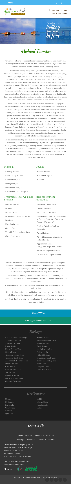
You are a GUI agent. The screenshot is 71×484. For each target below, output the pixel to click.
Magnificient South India (46, 358)
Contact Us (42, 440)
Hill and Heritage (43, 355)
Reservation (30, 440)
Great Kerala (10, 367)
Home (20, 435)
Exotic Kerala (10, 346)
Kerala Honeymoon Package (15, 338)
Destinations (39, 435)
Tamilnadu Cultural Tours (46, 340)
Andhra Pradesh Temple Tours (16, 361)
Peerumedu (9, 405)
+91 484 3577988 (59, 10)
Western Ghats (42, 402)
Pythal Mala (9, 414)
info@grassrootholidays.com (14, 464)
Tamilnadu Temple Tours (14, 355)
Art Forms (50, 435)
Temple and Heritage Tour (46, 361)
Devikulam (9, 402)
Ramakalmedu (42, 405)
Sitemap (51, 440)
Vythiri (39, 408)
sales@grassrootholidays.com (19, 461)
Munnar (8, 399)
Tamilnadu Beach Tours (14, 358)
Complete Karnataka (13, 381)
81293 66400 (26, 456)
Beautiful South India (13, 370)
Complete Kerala (43, 367)
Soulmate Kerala (43, 338)
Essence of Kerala (12, 375)
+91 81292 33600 (59, 13)
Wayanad (8, 411)
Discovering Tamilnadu (14, 378)
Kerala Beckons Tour (13, 349)
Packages (20, 440)
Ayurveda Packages (12, 343)
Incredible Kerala (11, 364)
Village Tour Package (13, 340)
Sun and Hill (10, 373)
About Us (28, 435)
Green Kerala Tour (44, 370)
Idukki (39, 399)
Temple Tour (41, 364)
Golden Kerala (10, 352)
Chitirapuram (10, 408)
